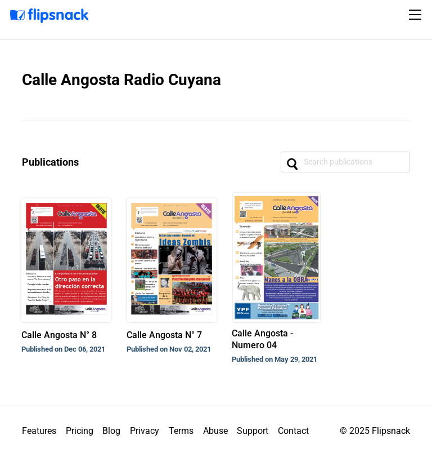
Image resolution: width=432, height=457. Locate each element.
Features (39, 430)
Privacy (144, 430)
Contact (293, 430)
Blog (111, 430)
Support (252, 430)
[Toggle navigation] (417, 15)
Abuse (215, 430)
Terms (181, 430)
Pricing (79, 430)
